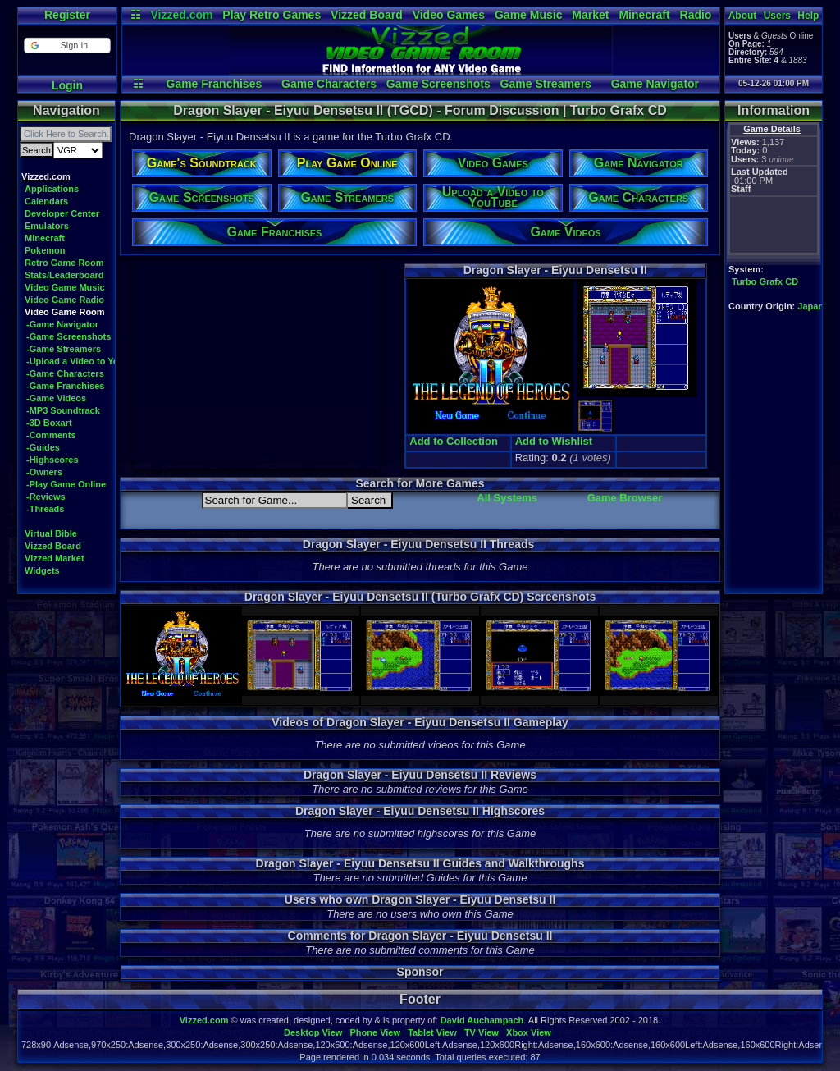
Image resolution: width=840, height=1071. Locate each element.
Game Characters (329, 83)
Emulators (47, 226)
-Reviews (46, 496)
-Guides (43, 447)
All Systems (507, 498)
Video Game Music (65, 287)
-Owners (44, 472)
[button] (67, 45)
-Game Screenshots (68, 336)
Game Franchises (214, 83)
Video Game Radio (64, 299)
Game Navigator (655, 83)
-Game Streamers (63, 349)
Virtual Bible (51, 533)
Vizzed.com (181, 14)
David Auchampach (482, 1020)
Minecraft (644, 14)
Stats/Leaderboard (64, 275)
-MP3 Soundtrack (63, 410)
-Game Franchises (65, 386)
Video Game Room (65, 312)
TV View (481, 1032)
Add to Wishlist (554, 441)
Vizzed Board (367, 14)
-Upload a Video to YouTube (85, 361)
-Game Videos (56, 398)
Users (777, 15)
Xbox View (528, 1032)
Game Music (528, 14)
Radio (696, 14)
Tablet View (432, 1032)
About (742, 15)
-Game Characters (65, 373)
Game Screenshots (438, 83)
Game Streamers (545, 83)
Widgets (42, 570)
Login (67, 85)
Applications (52, 189)
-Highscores (52, 460)
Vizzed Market (54, 558)
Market (590, 14)
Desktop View (313, 1032)
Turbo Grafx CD (765, 281)
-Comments (51, 435)
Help (808, 15)
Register (67, 14)
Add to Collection (453, 441)
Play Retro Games (271, 14)
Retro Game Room (64, 263)
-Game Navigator (62, 324)
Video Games (449, 14)
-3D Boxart (49, 423)
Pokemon (45, 250)
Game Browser (625, 498)
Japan (810, 306)
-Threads (45, 509)
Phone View (374, 1032)
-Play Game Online (66, 484)
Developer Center (62, 213)
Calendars (46, 201)
